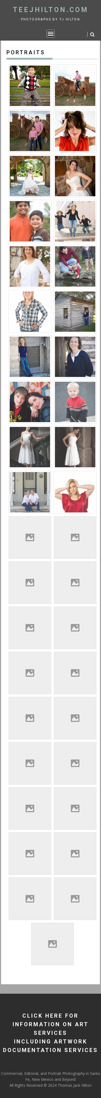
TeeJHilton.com (50, 10)
